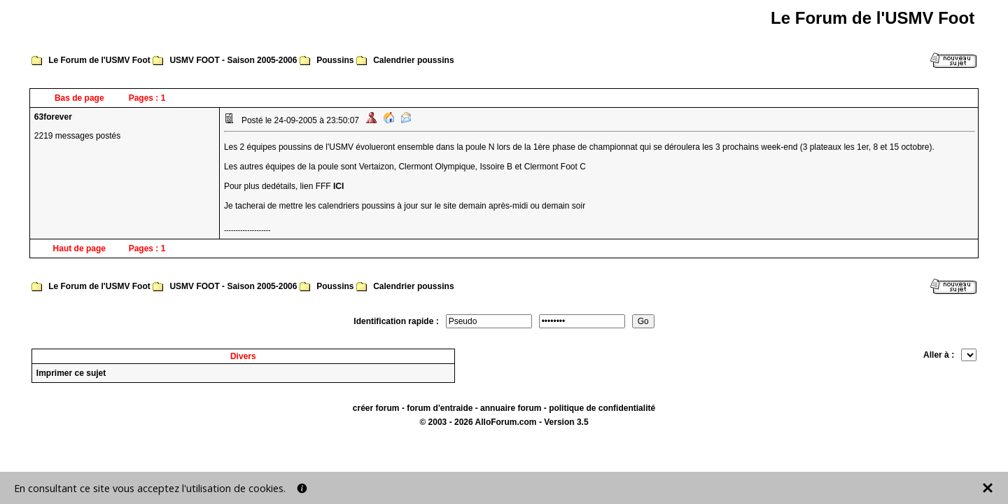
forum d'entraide (439, 408)
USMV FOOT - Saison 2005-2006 (233, 60)
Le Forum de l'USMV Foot (99, 60)
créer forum (376, 408)
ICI (338, 186)
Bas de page (79, 98)
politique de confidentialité (602, 408)
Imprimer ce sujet (71, 373)
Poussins (335, 60)
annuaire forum (510, 408)
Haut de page (79, 248)
